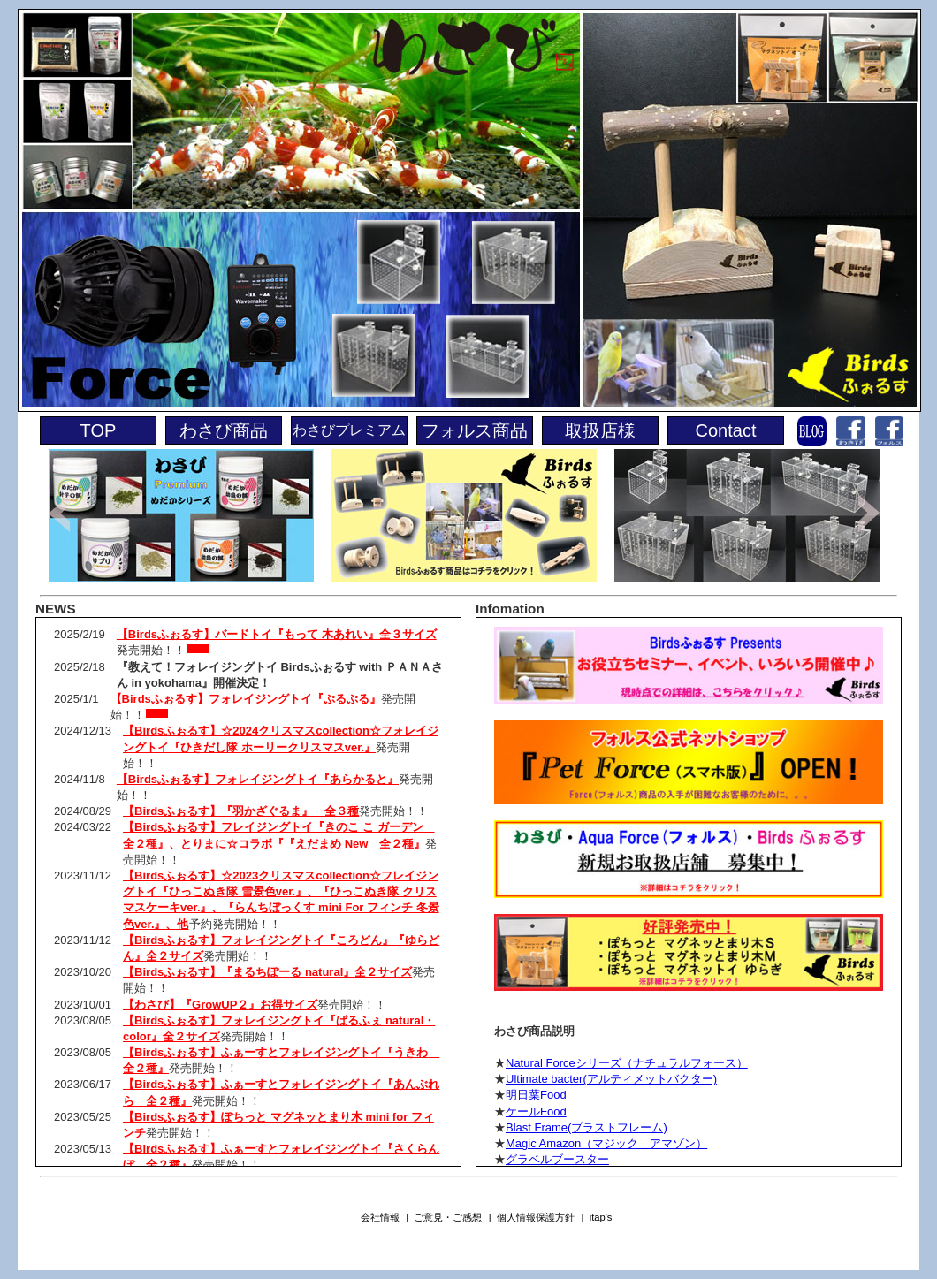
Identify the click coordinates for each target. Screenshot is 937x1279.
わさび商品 (223, 430)
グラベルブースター (557, 1159)
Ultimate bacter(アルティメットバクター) (611, 1078)
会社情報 (380, 1217)
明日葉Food (536, 1094)
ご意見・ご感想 (448, 1217)
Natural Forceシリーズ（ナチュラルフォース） (627, 1063)
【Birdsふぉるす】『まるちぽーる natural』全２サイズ (267, 971)
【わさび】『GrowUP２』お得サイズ (220, 1004)
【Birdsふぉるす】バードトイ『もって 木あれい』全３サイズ (277, 634)
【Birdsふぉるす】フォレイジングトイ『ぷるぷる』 (245, 698)
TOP (98, 430)
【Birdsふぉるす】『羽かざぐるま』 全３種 (241, 811)
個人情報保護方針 (536, 1217)
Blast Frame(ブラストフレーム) (586, 1127)
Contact (726, 430)
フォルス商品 (475, 430)
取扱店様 (600, 430)
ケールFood (536, 1111)
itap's (601, 1217)
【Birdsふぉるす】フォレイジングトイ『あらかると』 (258, 779)
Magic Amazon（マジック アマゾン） (606, 1143)
